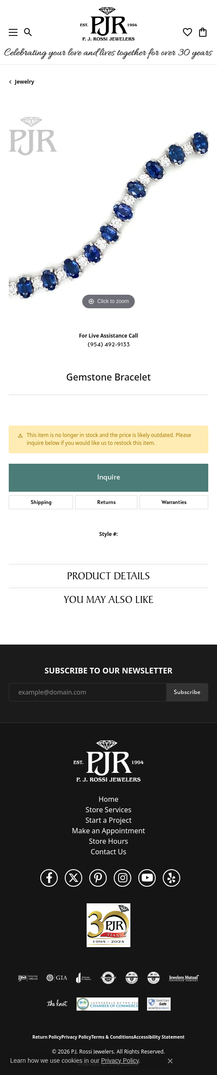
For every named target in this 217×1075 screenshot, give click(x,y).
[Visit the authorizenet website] (108, 977)
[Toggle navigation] (11, 32)
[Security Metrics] (159, 1004)
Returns (106, 502)
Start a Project (108, 820)
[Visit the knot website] (57, 1004)
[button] (28, 32)
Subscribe (187, 692)
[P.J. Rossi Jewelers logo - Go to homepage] (108, 32)
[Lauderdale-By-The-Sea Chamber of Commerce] (107, 1004)
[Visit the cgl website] (153, 977)
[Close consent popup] (170, 1061)
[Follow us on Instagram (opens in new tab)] (122, 878)
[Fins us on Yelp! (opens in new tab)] (171, 878)
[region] (108, 212)
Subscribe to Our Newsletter (108, 671)
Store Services (109, 809)
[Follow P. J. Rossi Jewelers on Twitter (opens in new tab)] (73, 878)
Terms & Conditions (112, 1037)
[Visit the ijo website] (28, 977)
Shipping (41, 502)
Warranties (174, 502)
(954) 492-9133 (109, 344)
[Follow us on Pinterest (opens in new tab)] (98, 878)
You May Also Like (109, 599)
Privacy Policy (76, 1037)
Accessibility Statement (159, 1037)
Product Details (108, 575)
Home (108, 799)
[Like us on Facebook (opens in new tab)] (49, 878)
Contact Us (108, 851)
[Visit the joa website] (83, 977)
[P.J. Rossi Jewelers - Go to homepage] (109, 760)
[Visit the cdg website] (131, 977)
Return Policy (46, 1037)
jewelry (24, 81)
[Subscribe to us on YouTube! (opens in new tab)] (147, 878)
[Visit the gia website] (56, 977)
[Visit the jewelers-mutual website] (184, 977)
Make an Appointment (108, 830)
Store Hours (108, 841)
